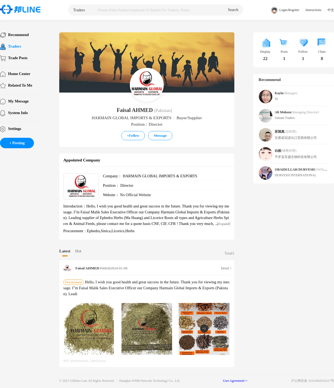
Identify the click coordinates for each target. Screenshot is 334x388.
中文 (331, 10)
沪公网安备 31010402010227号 (312, 381)
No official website (135, 195)
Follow (133, 135)
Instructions (313, 10)
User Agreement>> (235, 381)
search (233, 10)
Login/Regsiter (285, 10)
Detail (225, 268)
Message (160, 135)
